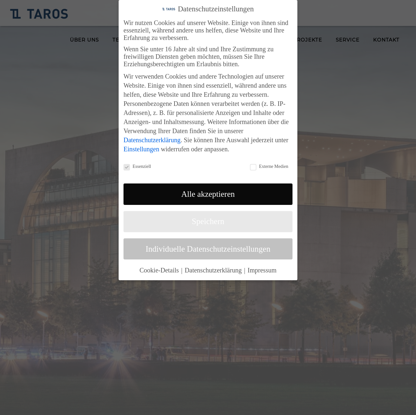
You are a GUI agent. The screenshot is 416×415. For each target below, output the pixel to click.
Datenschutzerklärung (152, 140)
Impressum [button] (262, 270)
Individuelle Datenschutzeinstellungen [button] (208, 249)
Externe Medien (269, 166)
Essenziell (137, 166)
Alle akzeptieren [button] (208, 194)
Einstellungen (141, 149)
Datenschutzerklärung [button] (214, 270)
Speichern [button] (208, 221)
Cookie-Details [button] (159, 270)
